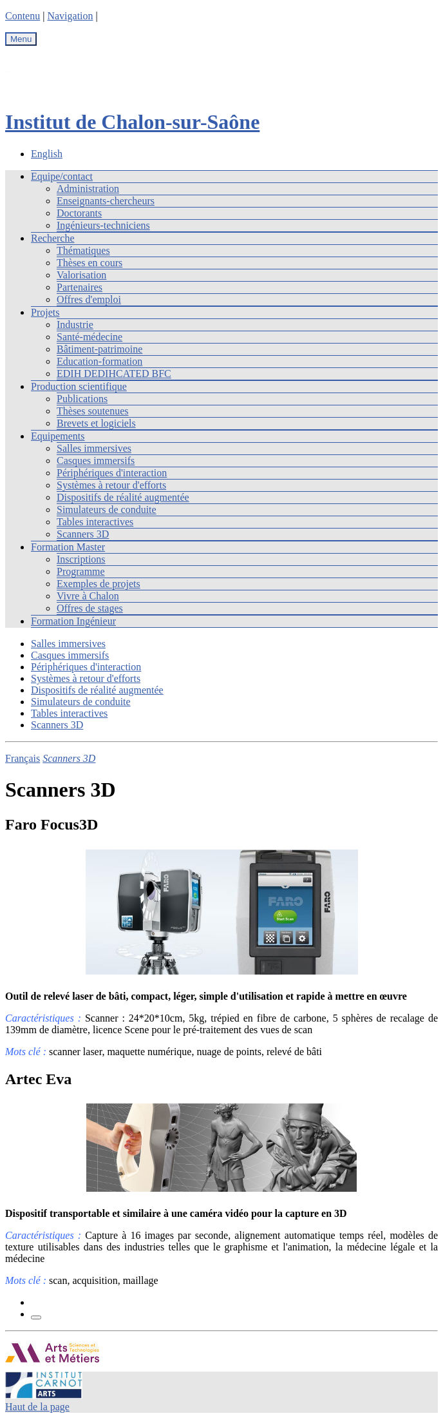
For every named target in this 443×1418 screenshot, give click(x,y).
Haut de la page (37, 1406)
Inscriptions (81, 559)
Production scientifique (79, 386)
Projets (45, 312)
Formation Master (68, 546)
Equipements (58, 436)
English (46, 153)
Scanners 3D (83, 534)
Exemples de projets (98, 583)
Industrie (75, 324)
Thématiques (83, 250)
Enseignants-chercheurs (106, 200)
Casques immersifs (96, 460)
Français (22, 758)
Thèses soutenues (93, 410)
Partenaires (79, 287)
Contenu (22, 15)
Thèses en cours (89, 262)
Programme (81, 571)
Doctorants (79, 213)
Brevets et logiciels (96, 423)
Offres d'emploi (89, 299)
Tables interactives (95, 521)
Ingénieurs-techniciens (103, 225)
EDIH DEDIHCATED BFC (114, 373)
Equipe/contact (62, 176)
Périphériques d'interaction (112, 472)
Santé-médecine (89, 336)
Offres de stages (90, 608)
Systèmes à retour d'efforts (111, 485)
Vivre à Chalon (88, 595)
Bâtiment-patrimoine (99, 349)
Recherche (53, 238)
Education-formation (99, 361)
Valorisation (81, 274)
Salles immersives (94, 448)
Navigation (70, 15)
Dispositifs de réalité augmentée (123, 497)
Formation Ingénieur (73, 621)
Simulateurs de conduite (106, 509)
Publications (82, 398)
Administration (88, 188)
